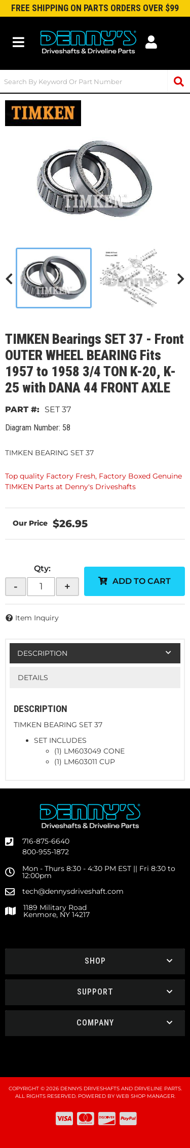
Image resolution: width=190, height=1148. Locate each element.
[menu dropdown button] (18, 42)
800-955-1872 (45, 851)
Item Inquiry (37, 617)
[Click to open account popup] (151, 42)
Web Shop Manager (145, 1096)
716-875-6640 (45, 841)
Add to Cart (141, 581)
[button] (95, 81)
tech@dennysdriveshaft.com (73, 891)
